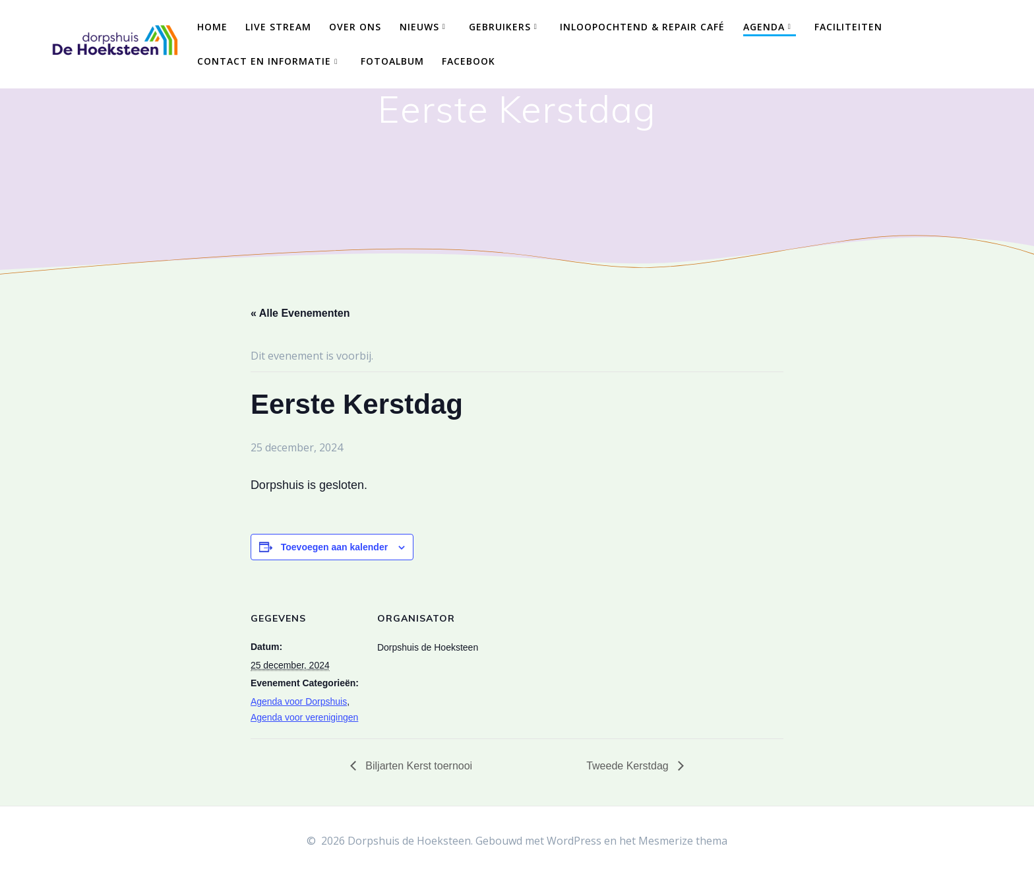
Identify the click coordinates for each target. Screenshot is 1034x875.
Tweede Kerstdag (628, 765)
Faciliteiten (848, 26)
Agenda (764, 26)
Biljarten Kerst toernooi (417, 765)
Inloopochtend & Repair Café (642, 26)
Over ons (355, 26)
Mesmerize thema (682, 840)
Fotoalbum (392, 61)
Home (212, 26)
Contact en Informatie (264, 61)
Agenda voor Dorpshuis (299, 701)
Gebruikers (500, 26)
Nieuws (419, 26)
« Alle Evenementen (300, 313)
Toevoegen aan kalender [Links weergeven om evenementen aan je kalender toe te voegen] (334, 547)
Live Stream (278, 26)
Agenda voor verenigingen (304, 717)
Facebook (468, 61)
